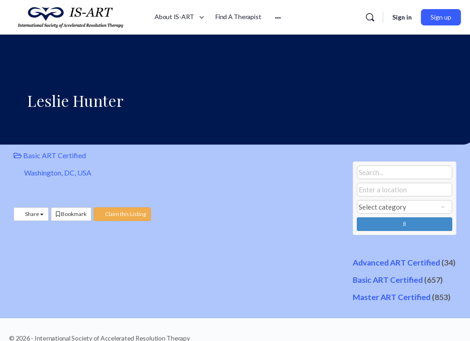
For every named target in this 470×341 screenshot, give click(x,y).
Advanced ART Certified (396, 262)
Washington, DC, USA (57, 172)
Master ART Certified (391, 297)
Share (31, 214)
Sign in (402, 17)
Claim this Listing (122, 214)
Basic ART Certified (50, 155)
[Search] (370, 17)
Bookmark (71, 214)
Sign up (440, 17)
